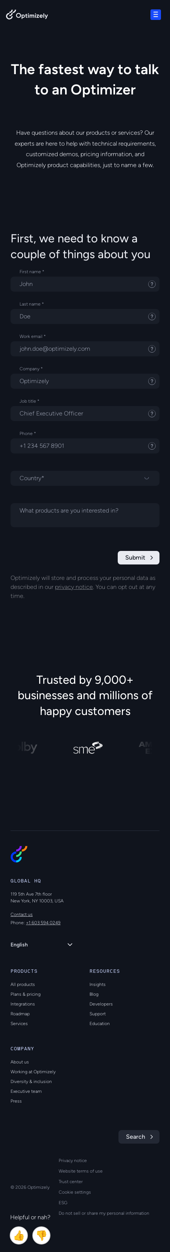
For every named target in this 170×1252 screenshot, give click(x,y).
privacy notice (74, 586)
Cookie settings (75, 1192)
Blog (94, 994)
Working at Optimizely (33, 1071)
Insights (98, 984)
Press (16, 1101)
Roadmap (20, 1013)
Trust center (71, 1181)
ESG (63, 1202)
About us (20, 1062)
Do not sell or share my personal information (104, 1213)
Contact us (22, 914)
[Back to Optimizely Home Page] (27, 16)
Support (98, 1013)
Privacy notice (73, 1160)
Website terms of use (81, 1171)
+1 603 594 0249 (43, 922)
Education (100, 1023)
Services (19, 1023)
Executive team (26, 1091)
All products (23, 984)
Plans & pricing (26, 994)
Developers (101, 1004)
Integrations (23, 1004)
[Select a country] (85, 478)
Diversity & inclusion (31, 1081)
